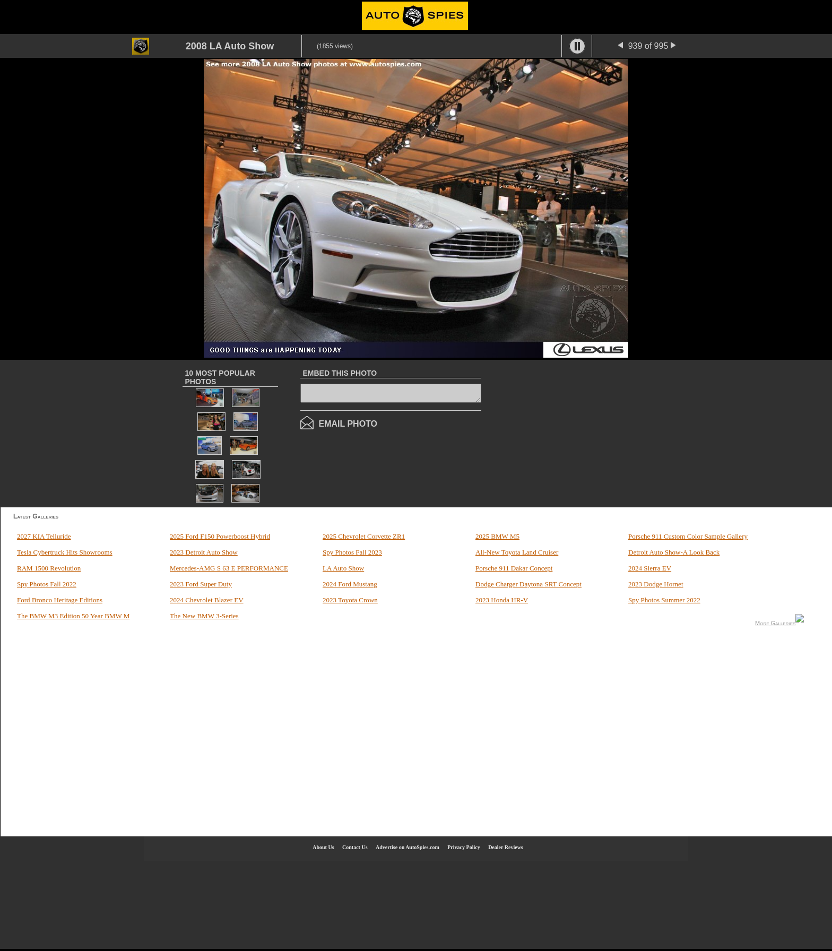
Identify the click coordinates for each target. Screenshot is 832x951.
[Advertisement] (581, 432)
